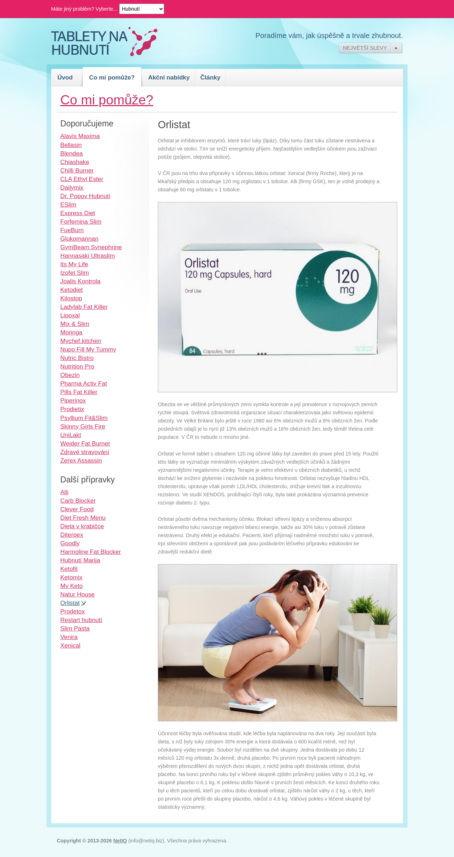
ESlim (68, 204)
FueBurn (72, 230)
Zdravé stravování (84, 451)
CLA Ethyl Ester (81, 178)
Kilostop (71, 298)
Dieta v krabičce (82, 526)
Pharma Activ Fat (83, 383)
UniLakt (70, 434)
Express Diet (77, 213)
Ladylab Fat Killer (83, 306)
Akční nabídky (169, 77)
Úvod (65, 77)
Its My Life (74, 264)
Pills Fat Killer (79, 391)
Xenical (70, 645)
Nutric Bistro (77, 357)
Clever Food (77, 509)
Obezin (70, 374)
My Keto (71, 585)
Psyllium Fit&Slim (83, 417)
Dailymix (71, 187)
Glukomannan (79, 238)
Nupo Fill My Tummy (88, 349)
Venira (69, 636)
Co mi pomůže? (112, 77)
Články (210, 77)
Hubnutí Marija (80, 560)
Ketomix (71, 577)
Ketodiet (71, 289)
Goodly (70, 543)
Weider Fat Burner (85, 443)
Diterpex (71, 534)
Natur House (77, 594)
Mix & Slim (74, 323)
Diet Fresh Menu (83, 517)
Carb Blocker (78, 500)
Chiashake (74, 161)
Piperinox (73, 400)
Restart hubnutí (81, 619)
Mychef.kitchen (80, 340)
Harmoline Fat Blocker (90, 551)
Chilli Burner (77, 170)
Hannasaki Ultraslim (87, 255)
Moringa (71, 332)
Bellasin (71, 144)
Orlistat (70, 602)
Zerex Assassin (81, 460)
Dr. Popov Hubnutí (85, 196)
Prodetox (72, 611)
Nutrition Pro (77, 366)
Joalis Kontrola (80, 281)
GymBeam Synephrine (91, 247)
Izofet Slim (74, 272)
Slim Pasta (75, 628)
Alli (64, 492)
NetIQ (120, 841)
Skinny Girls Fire (82, 426)
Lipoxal (70, 315)
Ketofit (69, 568)
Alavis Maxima (80, 136)
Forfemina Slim (80, 221)
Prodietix (72, 409)
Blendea (71, 153)
